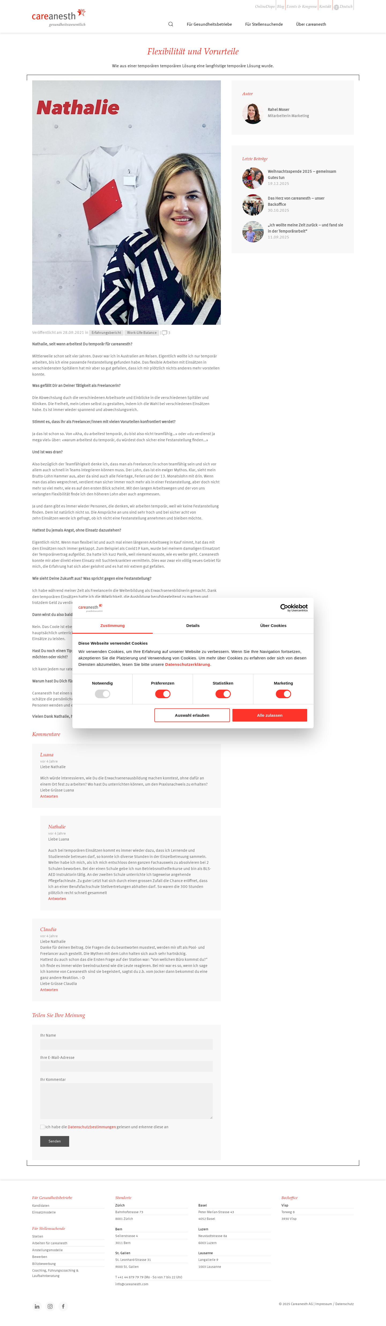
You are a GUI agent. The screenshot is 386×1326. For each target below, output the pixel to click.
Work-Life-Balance (142, 333)
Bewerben (39, 1257)
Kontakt (325, 7)
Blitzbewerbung (44, 1264)
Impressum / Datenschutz (334, 1304)
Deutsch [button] (343, 7)
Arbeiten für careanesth (49, 1243)
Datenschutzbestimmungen (92, 1127)
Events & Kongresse (302, 7)
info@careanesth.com (132, 1284)
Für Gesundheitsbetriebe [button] (209, 25)
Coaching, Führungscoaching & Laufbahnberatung (55, 1273)
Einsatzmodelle (44, 1212)
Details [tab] (193, 625)
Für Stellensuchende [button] (264, 25)
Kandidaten (40, 1206)
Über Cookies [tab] (273, 625)
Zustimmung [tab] (113, 625)
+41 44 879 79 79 (130, 1277)
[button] (170, 26)
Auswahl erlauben (192, 715)
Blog (280, 7)
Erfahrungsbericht (106, 333)
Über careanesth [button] (311, 25)
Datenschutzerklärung (187, 664)
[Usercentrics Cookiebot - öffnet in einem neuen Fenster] (284, 608)
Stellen (37, 1236)
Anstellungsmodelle (47, 1250)
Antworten (49, 797)
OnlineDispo (265, 7)
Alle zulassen (270, 715)
